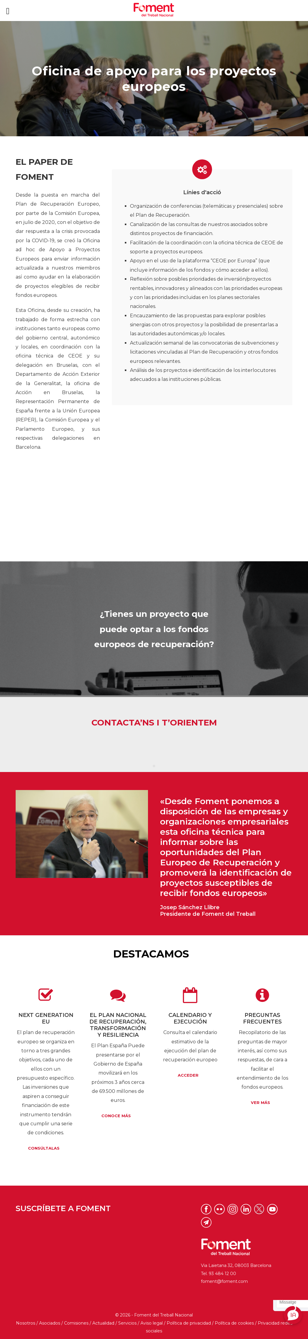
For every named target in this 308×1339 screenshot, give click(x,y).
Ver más (260, 1103)
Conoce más (116, 1116)
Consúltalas (44, 1148)
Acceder (188, 1075)
